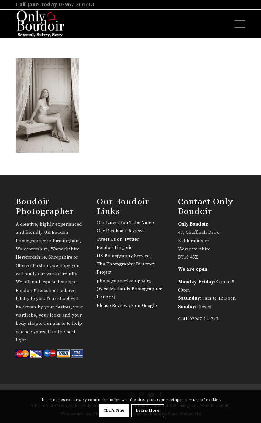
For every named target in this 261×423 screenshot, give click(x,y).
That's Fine (114, 410)
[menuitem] (236, 24)
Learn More (147, 410)
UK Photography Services (124, 256)
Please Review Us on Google (127, 305)
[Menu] (236, 24)
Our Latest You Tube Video (125, 223)
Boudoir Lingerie (115, 247)
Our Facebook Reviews (120, 231)
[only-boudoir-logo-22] (43, 24)
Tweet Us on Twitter (118, 239)
